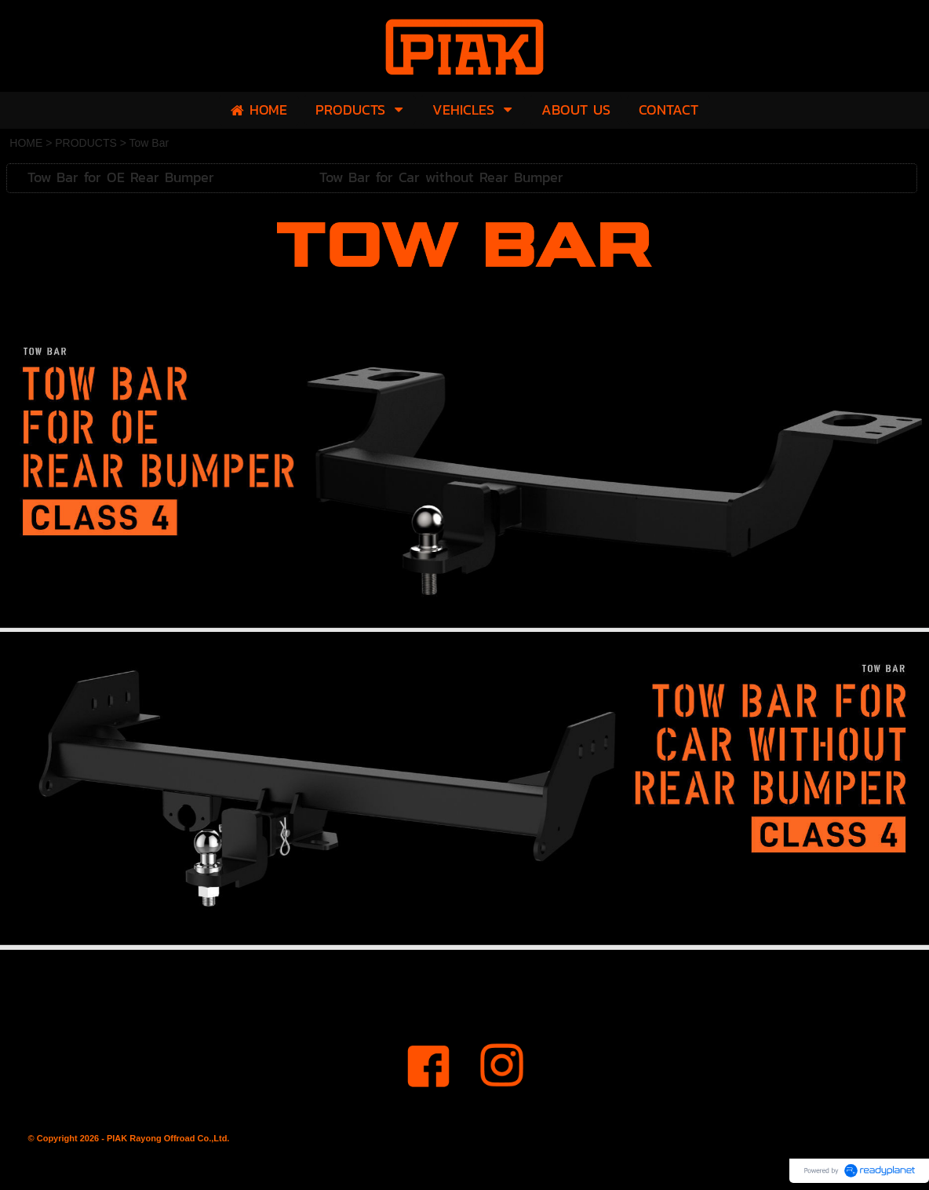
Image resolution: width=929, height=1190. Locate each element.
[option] (464, 474)
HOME (25, 143)
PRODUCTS (86, 143)
